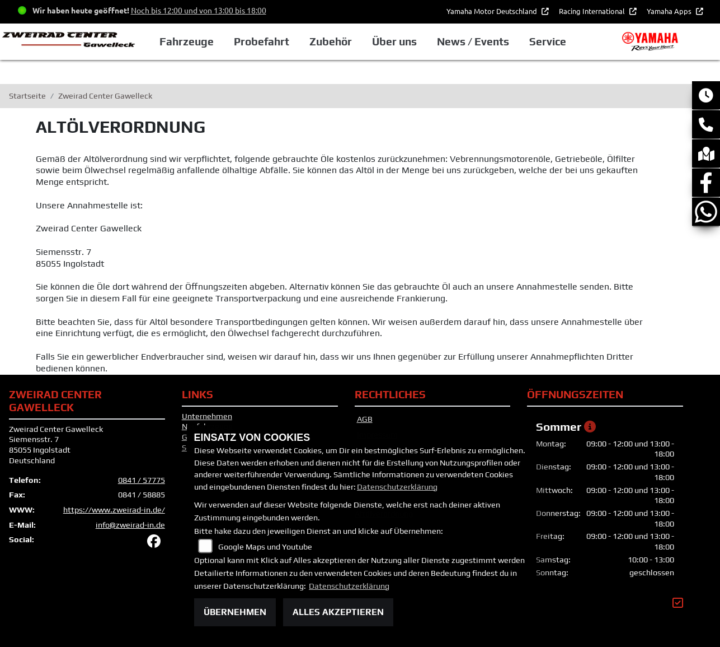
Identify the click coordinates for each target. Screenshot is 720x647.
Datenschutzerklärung (397, 486)
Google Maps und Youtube (265, 546)
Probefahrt (261, 41)
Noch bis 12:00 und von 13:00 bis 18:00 (198, 10)
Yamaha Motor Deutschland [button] (492, 11)
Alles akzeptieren (338, 612)
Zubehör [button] (330, 41)
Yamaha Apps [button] (670, 11)
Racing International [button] (593, 11)
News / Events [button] (473, 41)
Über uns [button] (394, 41)
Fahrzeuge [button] (186, 41)
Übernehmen (235, 612)
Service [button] (547, 41)
